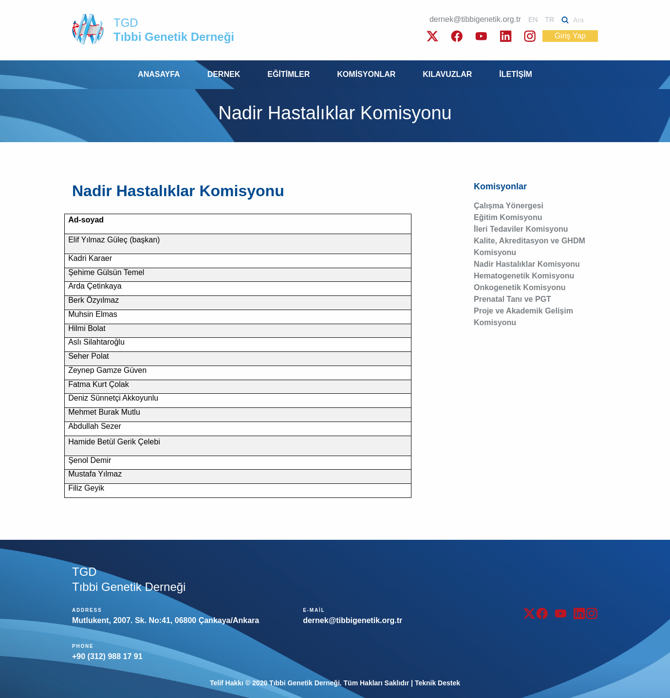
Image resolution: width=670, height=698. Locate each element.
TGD (173, 29)
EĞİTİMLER (288, 74)
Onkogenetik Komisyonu (519, 287)
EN (533, 19)
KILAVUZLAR (447, 74)
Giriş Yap (570, 36)
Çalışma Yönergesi (508, 206)
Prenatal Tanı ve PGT (512, 299)
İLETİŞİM (515, 74)
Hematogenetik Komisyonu (524, 276)
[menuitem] (159, 74)
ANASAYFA (159, 74)
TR (549, 19)
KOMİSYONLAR (366, 74)
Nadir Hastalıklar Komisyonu (527, 264)
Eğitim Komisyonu (508, 217)
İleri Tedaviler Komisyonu (521, 229)
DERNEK (224, 74)
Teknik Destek (437, 683)
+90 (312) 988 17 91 (107, 656)
